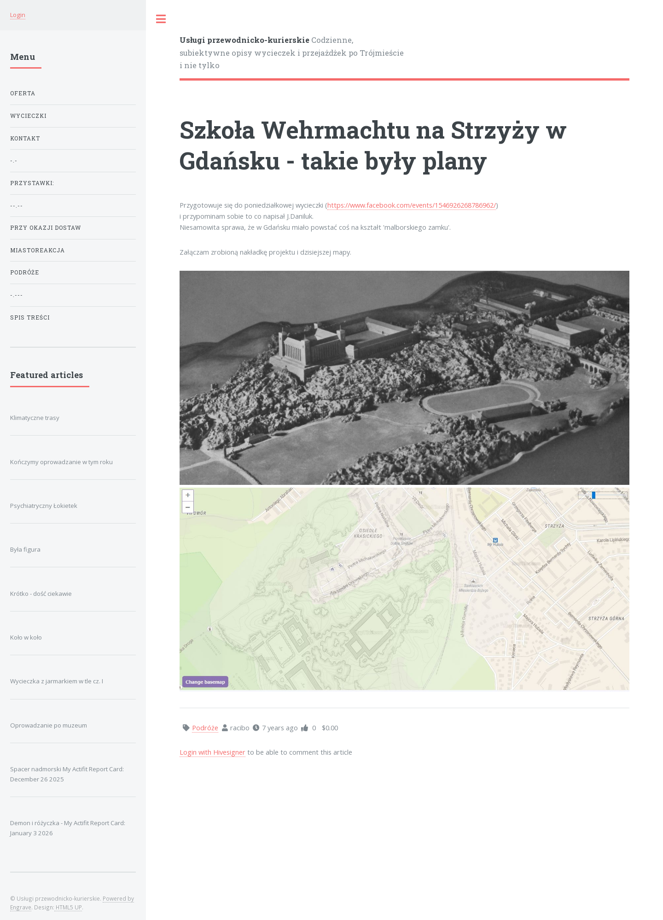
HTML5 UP (68, 907)
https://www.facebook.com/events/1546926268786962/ (411, 205)
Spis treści (30, 317)
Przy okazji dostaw (45, 227)
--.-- (16, 205)
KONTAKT (25, 138)
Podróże (24, 272)
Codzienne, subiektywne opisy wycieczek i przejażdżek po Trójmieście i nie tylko (292, 52)
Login (17, 15)
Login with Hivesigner (212, 752)
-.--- (16, 294)
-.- (13, 160)
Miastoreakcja (37, 250)
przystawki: (32, 183)
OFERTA (22, 93)
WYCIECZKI (28, 115)
